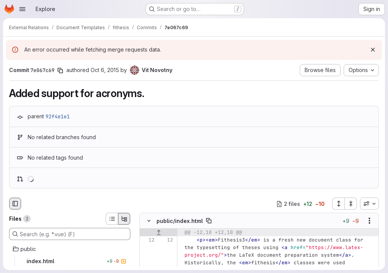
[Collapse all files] (351, 204)
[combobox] (369, 204)
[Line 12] (148, 240)
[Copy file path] (208, 221)
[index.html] (70, 261)
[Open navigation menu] (22, 9)
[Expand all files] (338, 204)
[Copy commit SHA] (60, 70)
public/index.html (179, 221)
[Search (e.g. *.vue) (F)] (69, 234)
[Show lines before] (158, 233)
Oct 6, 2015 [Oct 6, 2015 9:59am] (105, 70)
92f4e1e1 (57, 116)
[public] (70, 249)
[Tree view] (124, 219)
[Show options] (369, 221)
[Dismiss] (372, 49)
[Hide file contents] (148, 221)
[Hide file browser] (15, 204)
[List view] (112, 219)
